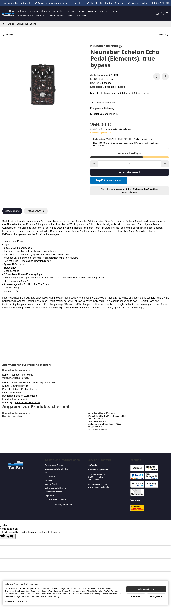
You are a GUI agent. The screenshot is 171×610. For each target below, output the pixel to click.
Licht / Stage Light (108, 11)
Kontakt (70, 16)
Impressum (10, 601)
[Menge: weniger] (94, 163)
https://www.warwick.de (27, 402)
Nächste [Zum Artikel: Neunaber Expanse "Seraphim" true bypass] (163, 35)
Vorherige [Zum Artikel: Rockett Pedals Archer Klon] (8, 35)
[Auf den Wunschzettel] (156, 76)
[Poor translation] (11, 536)
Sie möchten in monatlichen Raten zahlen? (129, 190)
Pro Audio (58, 11)
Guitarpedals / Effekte (114, 87)
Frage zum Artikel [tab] (35, 211)
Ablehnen (135, 596)
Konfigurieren (156, 596)
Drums (92, 11)
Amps (81, 11)
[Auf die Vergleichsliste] (165, 76)
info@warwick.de (19, 399)
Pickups (45, 11)
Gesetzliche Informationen (62, 459)
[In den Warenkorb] (129, 172)
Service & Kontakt (99, 459)
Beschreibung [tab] (12, 211)
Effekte (22, 11)
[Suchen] (157, 13)
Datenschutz (22, 601)
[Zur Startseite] (8, 13)
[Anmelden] (162, 13)
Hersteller (82, 16)
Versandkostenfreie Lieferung (118, 129)
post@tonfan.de (102, 487)
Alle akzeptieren (146, 589)
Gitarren (33, 11)
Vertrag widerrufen (64, 504)
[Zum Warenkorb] (167, 13)
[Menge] (129, 163)
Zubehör (70, 11)
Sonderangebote (56, 16)
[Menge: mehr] (165, 163)
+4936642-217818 (160, 3)
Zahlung (135, 459)
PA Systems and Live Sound (32, 16)
